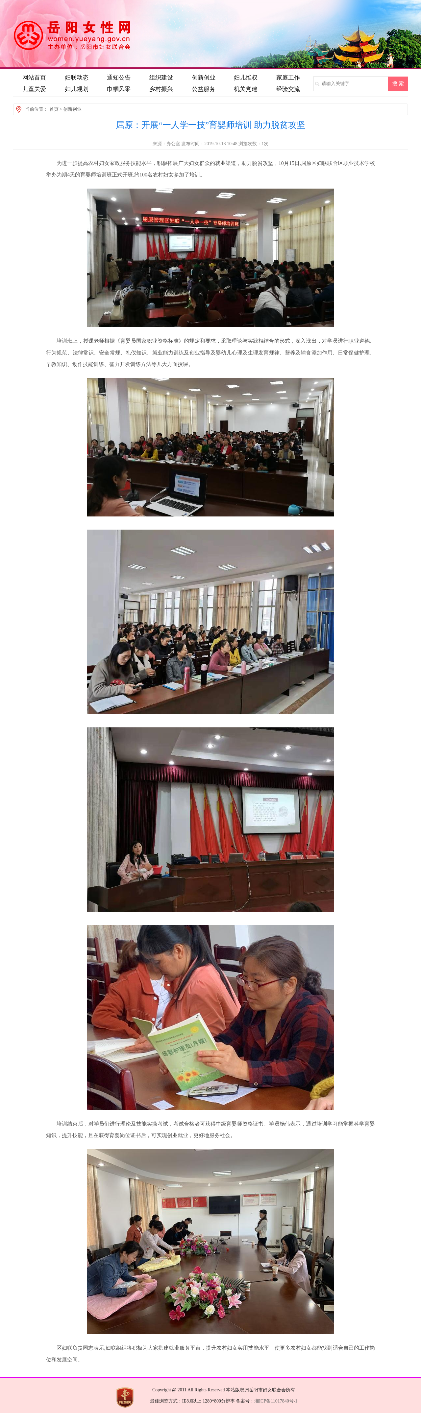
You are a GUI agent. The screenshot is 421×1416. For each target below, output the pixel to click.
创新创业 (72, 109)
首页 (54, 109)
